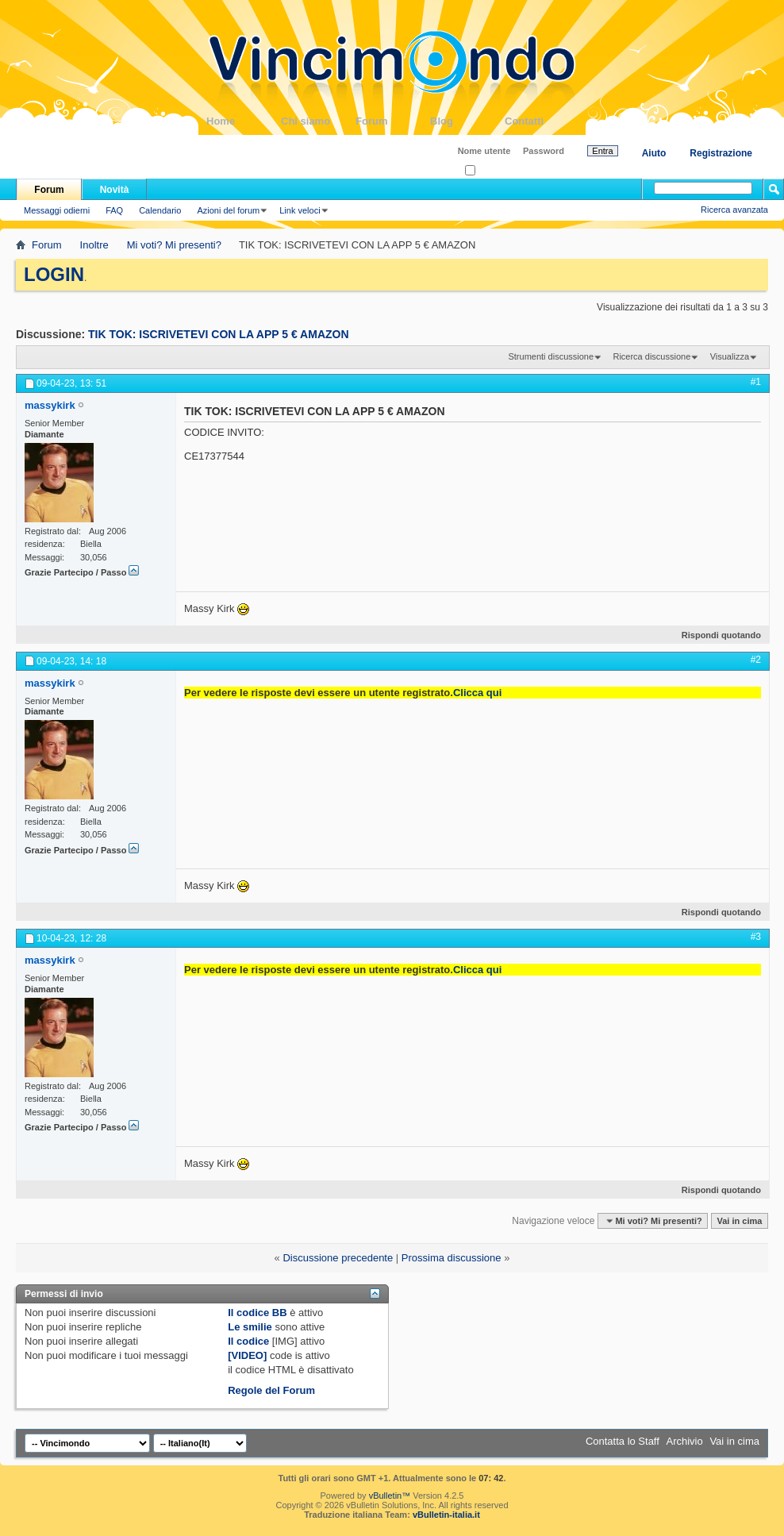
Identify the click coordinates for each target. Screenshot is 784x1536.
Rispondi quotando (714, 635)
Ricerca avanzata (734, 209)
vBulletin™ (390, 1495)
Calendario (160, 210)
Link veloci (299, 210)
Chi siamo (318, 121)
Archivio (685, 1441)
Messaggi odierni (57, 210)
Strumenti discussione (551, 356)
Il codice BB (257, 1312)
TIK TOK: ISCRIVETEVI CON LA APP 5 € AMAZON (218, 334)
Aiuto (654, 153)
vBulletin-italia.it (446, 1514)
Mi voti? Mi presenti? (174, 245)
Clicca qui (477, 693)
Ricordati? (489, 171)
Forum (392, 121)
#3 (756, 936)
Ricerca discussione (651, 356)
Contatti (542, 121)
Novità (114, 189)
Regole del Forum (271, 1390)
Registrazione (721, 153)
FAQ (114, 210)
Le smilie (250, 1327)
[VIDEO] (247, 1355)
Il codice (248, 1341)
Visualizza (729, 356)
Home (243, 121)
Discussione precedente (337, 1258)
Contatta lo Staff (622, 1441)
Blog (467, 121)
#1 (756, 381)
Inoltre (94, 245)
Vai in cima (739, 1221)
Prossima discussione (452, 1258)
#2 (756, 659)
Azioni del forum (228, 210)
